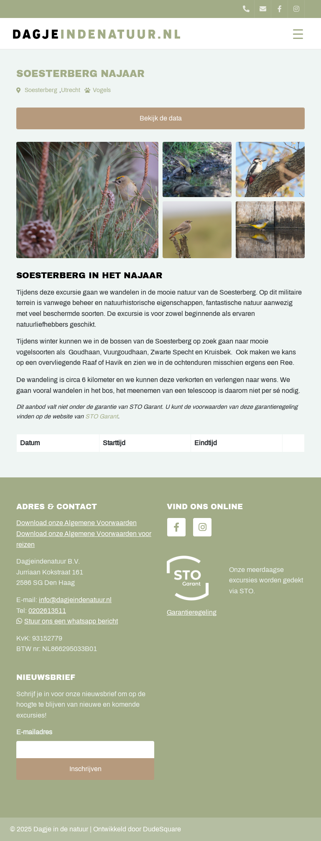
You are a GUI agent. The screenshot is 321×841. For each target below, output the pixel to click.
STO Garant (101, 416)
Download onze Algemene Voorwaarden (76, 522)
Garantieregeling (192, 612)
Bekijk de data (161, 118)
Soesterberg (41, 90)
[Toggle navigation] (298, 33)
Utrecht (70, 90)
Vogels (102, 90)
